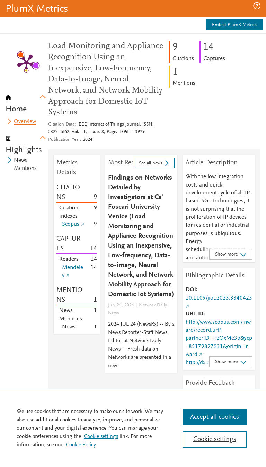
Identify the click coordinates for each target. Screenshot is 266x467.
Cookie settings (101, 436)
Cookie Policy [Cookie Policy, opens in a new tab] (81, 445)
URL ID (194, 314)
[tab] (27, 101)
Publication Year (64, 139)
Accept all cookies (214, 417)
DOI (191, 290)
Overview (25, 121)
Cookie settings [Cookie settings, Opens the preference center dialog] (214, 439)
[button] (256, 6)
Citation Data (61, 124)
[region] (133, 428)
